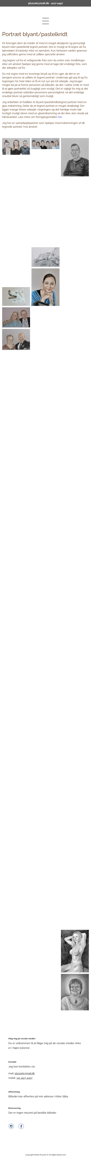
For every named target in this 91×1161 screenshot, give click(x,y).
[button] (16, 146)
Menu (45, 21)
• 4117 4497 (56, 3)
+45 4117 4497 (24, 1077)
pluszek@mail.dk (38, 3)
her (60, 116)
